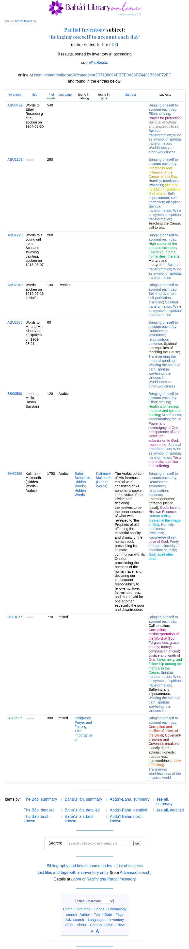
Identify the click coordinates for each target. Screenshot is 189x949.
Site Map (83, 909)
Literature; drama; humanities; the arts (164, 254)
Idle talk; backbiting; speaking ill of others (165, 189)
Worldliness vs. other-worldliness (162, 150)
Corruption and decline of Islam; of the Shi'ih (163, 731)
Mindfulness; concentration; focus (165, 417)
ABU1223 (15, 235)
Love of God (158, 542)
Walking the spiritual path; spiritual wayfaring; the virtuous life (164, 371)
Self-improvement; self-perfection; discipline (165, 198)
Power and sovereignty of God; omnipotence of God (165, 428)
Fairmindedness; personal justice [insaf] (162, 503)
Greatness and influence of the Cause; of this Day (163, 172)
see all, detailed (170, 810)
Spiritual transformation (160, 133)
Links (69, 925)
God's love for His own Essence (165, 510)
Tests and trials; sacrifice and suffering (165, 462)
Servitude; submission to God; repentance (164, 440)
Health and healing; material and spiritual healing (165, 410)
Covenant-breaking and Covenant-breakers (165, 739)
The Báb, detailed (39, 810)
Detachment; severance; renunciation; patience (159, 337)
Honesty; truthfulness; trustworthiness (162, 756)
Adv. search (74, 919)
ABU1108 (15, 159)
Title (97, 914)
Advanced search (135, 872)
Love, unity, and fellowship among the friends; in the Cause (165, 666)
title (34, 94)
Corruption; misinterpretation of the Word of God (164, 634)
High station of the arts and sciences (163, 246)
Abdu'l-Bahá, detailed (128, 810)
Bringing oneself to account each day (95, 37)
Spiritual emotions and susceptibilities (163, 124)
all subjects (98, 62)
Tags (119, 914)
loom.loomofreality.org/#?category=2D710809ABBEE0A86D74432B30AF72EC (103, 75)
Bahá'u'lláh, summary (83, 799)
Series (99, 909)
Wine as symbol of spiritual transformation (165, 139)
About (81, 925)
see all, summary (165, 801)
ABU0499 (15, 105)
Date (108, 914)
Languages (96, 919)
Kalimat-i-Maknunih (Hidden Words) (103, 480)
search (71, 914)
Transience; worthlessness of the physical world (165, 773)
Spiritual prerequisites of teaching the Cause (164, 348)
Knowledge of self (163, 537)
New (121, 925)
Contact (96, 925)
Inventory (116, 919)
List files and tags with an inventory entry (73, 872)
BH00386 (14, 473)
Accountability (25, 21)
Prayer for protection (165, 118)
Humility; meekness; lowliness (162, 529)
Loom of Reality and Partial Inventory (103, 879)
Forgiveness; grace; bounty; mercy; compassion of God (164, 647)
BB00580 (14, 394)
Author (84, 914)
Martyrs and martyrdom (158, 263)
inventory (15, 94)
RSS (110, 925)
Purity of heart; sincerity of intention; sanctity (164, 546)
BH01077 (14, 617)
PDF (113, 44)
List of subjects (130, 866)
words (51, 96)
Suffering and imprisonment (159, 691)
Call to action (159, 626)
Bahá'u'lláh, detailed (82, 810)
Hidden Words (80, 484)
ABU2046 (15, 285)
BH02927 (14, 718)
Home (67, 909)
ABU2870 (15, 322)
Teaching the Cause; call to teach (165, 225)
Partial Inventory (84, 29)
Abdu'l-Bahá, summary (129, 799)
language (65, 94)
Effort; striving (159, 114)
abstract (130, 94)
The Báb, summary (40, 799)
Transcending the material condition (162, 358)
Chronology (117, 909)
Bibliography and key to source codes (79, 866)
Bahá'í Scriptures (83, 476)
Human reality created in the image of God (165, 520)
